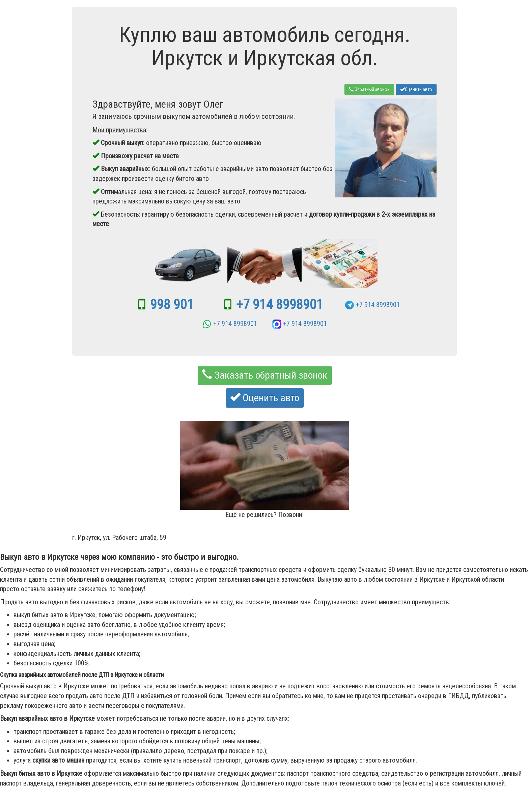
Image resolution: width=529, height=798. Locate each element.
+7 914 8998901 (279, 304)
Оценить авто (416, 89)
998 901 (172, 304)
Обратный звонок (369, 89)
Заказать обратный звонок (264, 375)
